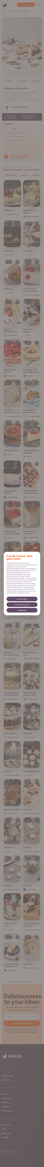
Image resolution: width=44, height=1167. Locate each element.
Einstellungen (22, 599)
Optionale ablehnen (22, 605)
